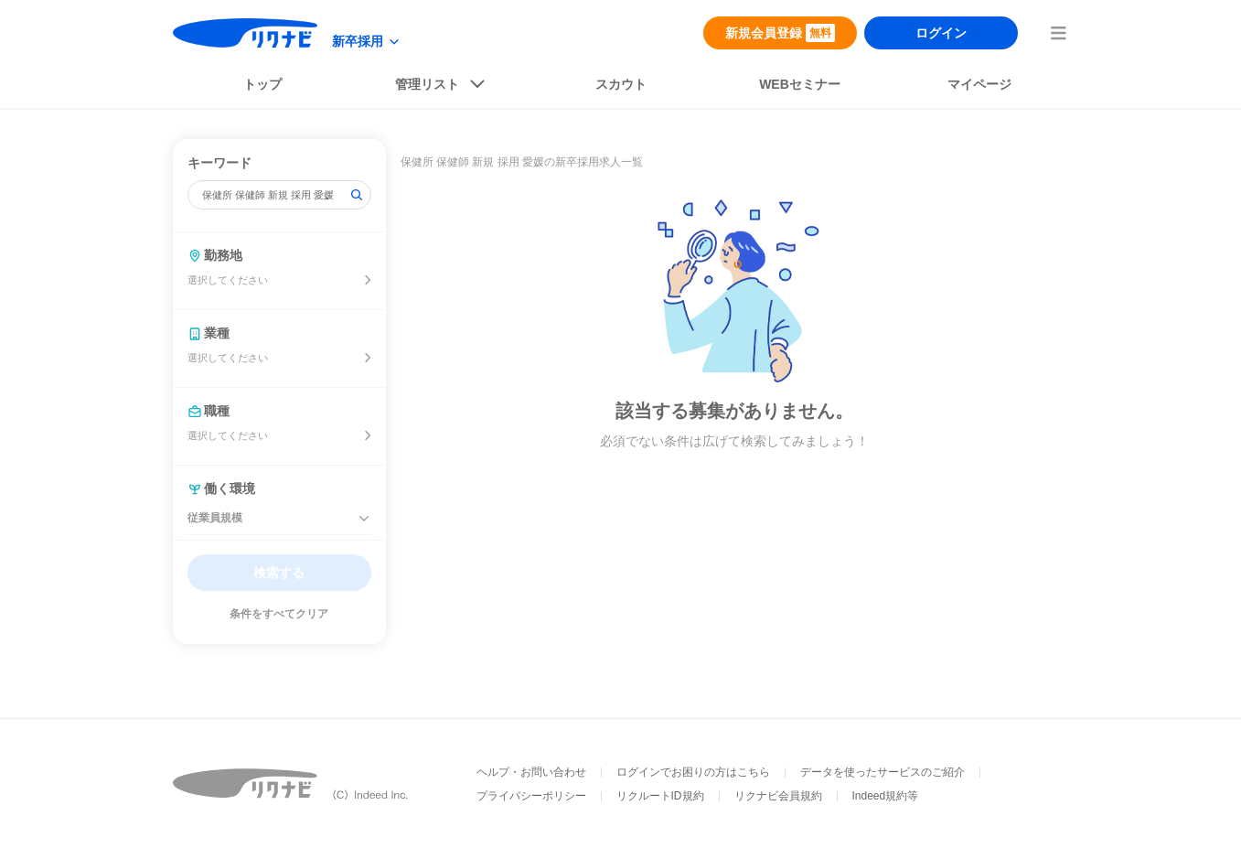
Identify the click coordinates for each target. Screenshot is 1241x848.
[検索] (356, 195)
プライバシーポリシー (531, 795)
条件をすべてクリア (279, 613)
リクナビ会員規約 (778, 795)
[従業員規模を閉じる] (364, 518)
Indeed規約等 (885, 795)
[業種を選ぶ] (367, 357)
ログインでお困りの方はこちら (693, 772)
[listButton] (441, 88)
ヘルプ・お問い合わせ (531, 772)
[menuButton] (1058, 33)
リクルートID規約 (660, 795)
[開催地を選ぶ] (367, 280)
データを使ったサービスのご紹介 (882, 772)
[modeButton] (367, 42)
